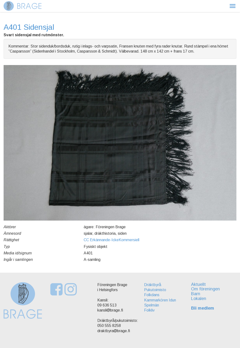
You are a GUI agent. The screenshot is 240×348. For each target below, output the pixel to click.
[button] (232, 6)
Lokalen (198, 298)
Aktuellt (198, 284)
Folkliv (149, 310)
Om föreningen (205, 289)
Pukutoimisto (155, 290)
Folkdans (151, 295)
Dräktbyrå (152, 285)
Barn (195, 293)
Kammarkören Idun (160, 300)
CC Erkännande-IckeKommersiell (111, 240)
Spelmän (151, 305)
